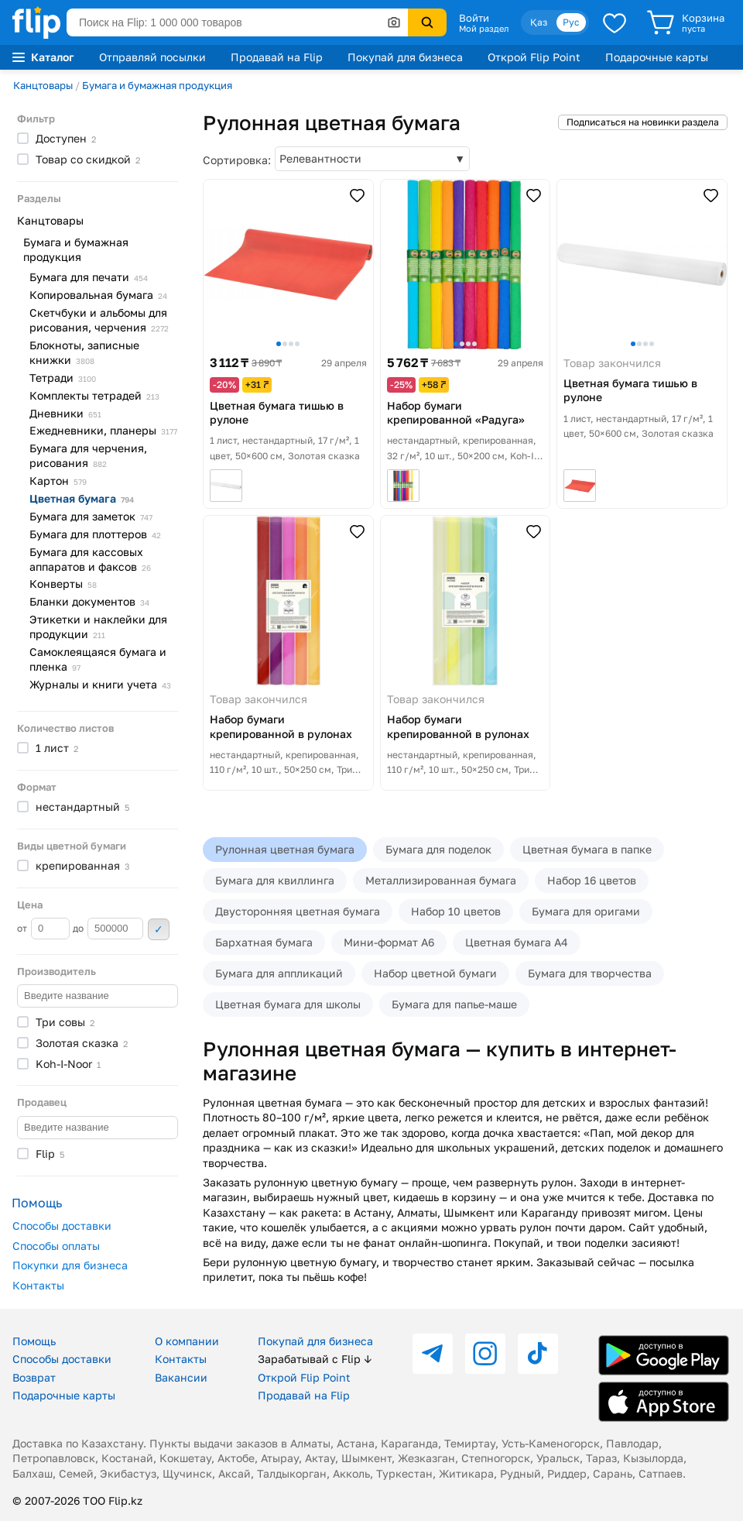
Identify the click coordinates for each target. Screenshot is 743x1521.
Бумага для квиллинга (274, 880)
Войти (474, 17)
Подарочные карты (656, 57)
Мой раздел (483, 28)
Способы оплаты (56, 1245)
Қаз (538, 22)
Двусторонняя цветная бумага (297, 911)
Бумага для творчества (590, 973)
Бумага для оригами (586, 911)
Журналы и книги (100, 684)
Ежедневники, (103, 430)
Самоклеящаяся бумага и (97, 659)
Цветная (81, 498)
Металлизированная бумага (440, 880)
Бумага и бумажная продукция (157, 85)
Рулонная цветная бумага (284, 849)
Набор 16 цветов (591, 880)
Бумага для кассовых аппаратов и (90, 559)
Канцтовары (43, 85)
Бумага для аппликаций (279, 973)
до (108, 928)
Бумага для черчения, (88, 455)
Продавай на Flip (277, 57)
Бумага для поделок (438, 849)
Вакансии (181, 1377)
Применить (158, 929)
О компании (187, 1341)
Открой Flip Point (534, 57)
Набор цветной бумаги (435, 973)
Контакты (38, 1285)
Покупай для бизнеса (405, 57)
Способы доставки (61, 1225)
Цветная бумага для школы (288, 1004)
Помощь (34, 1341)
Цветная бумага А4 (516, 942)
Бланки (89, 601)
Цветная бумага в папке (587, 849)
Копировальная (98, 294)
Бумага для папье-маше (454, 1004)
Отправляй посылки (152, 57)
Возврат (34, 1377)
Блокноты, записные (84, 352)
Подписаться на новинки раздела (643, 122)
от (43, 928)
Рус (571, 22)
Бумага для (88, 276)
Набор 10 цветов (456, 911)
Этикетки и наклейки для (98, 626)
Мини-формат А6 (389, 942)
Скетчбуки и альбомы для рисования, (99, 320)
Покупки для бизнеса (70, 1265)
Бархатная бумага (264, 942)
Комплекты (94, 395)
